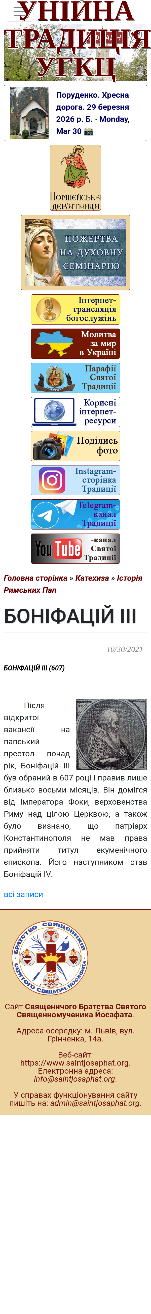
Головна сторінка (35, 578)
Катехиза (92, 578)
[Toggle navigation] (19, 12)
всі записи (23, 894)
